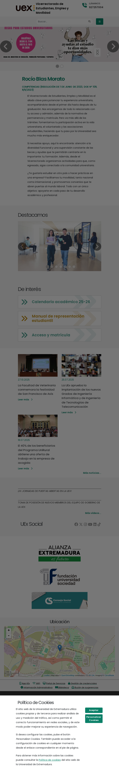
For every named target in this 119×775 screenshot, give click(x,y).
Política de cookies (50, 760)
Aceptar (94, 710)
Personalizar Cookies (93, 718)
